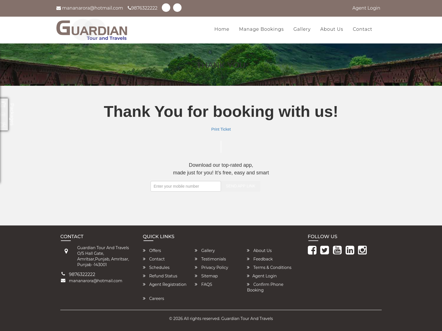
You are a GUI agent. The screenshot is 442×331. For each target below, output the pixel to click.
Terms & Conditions (269, 267)
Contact (362, 29)
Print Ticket (221, 129)
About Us (331, 29)
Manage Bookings (261, 29)
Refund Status (160, 276)
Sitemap (206, 276)
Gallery (302, 29)
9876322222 (143, 8)
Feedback (260, 259)
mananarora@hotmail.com (89, 8)
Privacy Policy (211, 267)
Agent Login (366, 8)
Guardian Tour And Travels (247, 318)
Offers (152, 250)
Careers (153, 298)
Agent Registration (165, 284)
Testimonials (210, 259)
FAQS (203, 284)
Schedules (156, 267)
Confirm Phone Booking (265, 287)
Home (221, 29)
